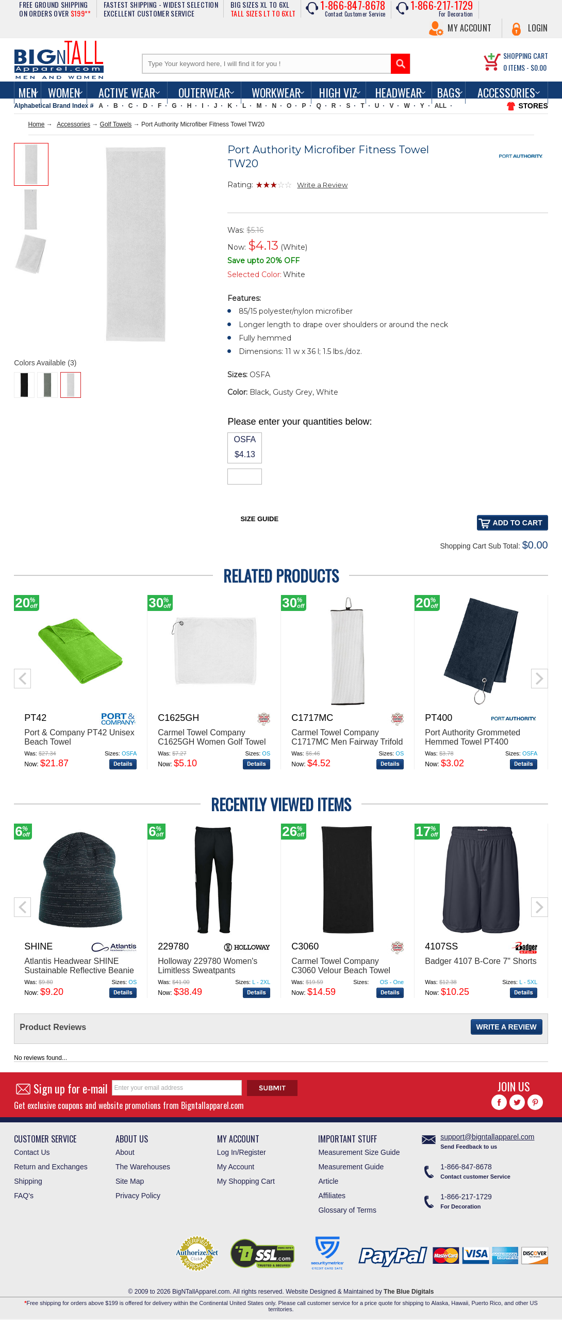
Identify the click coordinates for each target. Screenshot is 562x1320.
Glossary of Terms (347, 1210)
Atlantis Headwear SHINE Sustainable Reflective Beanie (79, 966)
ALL (441, 105)
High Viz (338, 92)
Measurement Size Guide (359, 1152)
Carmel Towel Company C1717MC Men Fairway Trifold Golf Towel (347, 741)
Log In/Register (241, 1152)
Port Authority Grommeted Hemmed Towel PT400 (472, 737)
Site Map (129, 1181)
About (125, 1152)
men (28, 92)
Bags (448, 92)
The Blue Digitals (409, 1291)
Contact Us (31, 1152)
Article (328, 1181)
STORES (533, 106)
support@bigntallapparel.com (487, 1137)
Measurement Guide (351, 1167)
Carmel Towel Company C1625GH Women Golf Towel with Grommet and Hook (212, 741)
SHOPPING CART (525, 55)
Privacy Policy (137, 1196)
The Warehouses (142, 1167)
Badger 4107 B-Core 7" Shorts (480, 961)
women (64, 92)
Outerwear (204, 92)
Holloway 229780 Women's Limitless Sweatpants (207, 966)
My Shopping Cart (246, 1181)
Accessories (506, 92)
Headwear (398, 92)
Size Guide (259, 519)
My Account (469, 28)
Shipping (28, 1181)
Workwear (276, 92)
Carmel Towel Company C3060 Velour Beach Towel (340, 966)
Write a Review (322, 185)
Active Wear (126, 92)
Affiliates (331, 1196)
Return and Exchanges (50, 1167)
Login (538, 28)
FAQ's (24, 1196)
